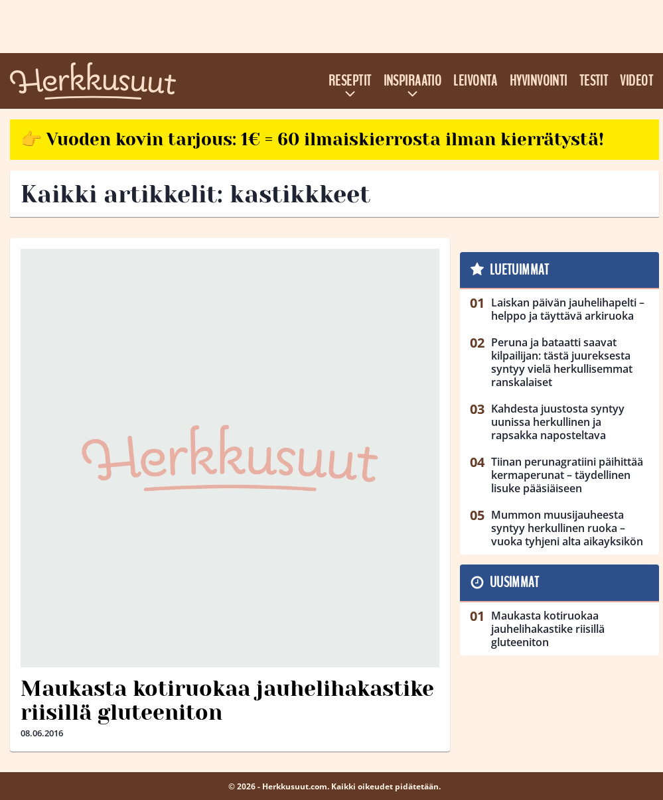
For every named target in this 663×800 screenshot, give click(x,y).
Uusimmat (515, 582)
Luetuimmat (519, 270)
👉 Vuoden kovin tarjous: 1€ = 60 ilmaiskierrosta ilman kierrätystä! (312, 139)
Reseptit (350, 81)
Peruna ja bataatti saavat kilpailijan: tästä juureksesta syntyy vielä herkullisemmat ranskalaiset (561, 362)
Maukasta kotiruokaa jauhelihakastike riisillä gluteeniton (227, 701)
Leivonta (475, 81)
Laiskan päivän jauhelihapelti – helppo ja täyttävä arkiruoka (567, 309)
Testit (594, 81)
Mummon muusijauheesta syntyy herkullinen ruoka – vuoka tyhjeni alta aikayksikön (567, 528)
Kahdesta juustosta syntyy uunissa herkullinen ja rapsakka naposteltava (558, 421)
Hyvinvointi (538, 81)
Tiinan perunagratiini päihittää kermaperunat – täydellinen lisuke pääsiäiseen (567, 475)
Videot (636, 81)
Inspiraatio (413, 81)
